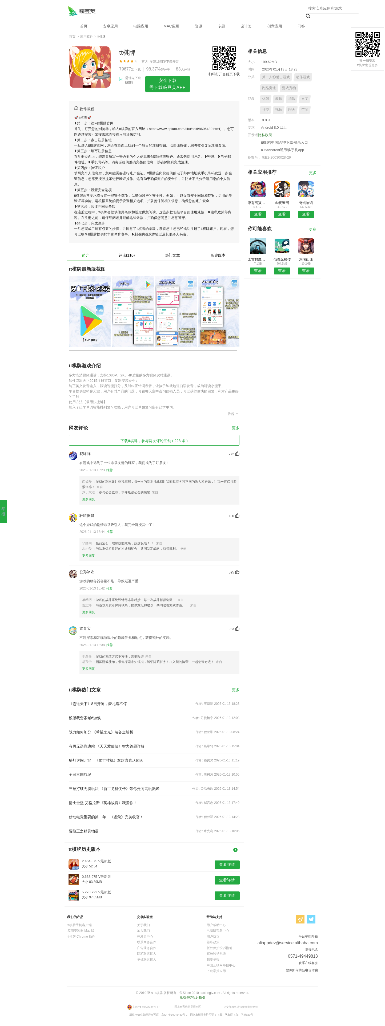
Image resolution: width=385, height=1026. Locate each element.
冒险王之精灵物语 (84, 831)
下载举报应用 (216, 971)
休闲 (265, 99)
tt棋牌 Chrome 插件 (81, 936)
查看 (258, 214)
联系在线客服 (308, 963)
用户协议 (213, 936)
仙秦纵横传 (282, 259)
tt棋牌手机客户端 (79, 925)
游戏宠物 (289, 88)
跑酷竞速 (269, 88)
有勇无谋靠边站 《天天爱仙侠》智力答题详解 (107, 746)
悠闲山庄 (306, 259)
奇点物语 (306, 203)
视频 (278, 110)
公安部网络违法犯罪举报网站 (240, 1006)
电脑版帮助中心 (218, 931)
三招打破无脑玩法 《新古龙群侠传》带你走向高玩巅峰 (114, 789)
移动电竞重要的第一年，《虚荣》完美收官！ (106, 817)
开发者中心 (145, 936)
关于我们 (143, 925)
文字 (304, 99)
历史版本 (218, 255)
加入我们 (143, 931)
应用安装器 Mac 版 (80, 931)
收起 (233, 413)
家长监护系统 (216, 954)
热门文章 (172, 255)
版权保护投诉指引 (219, 948)
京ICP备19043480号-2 (145, 1006)
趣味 (278, 99)
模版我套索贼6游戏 (85, 718)
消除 (291, 99)
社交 (265, 110)
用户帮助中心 (216, 925)
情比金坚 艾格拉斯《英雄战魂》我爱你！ (103, 803)
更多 (235, 428)
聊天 (291, 110)
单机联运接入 (146, 959)
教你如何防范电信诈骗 (302, 970)
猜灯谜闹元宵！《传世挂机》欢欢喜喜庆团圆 (106, 760)
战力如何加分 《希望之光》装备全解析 (101, 732)
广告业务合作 (146, 948)
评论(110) (127, 255)
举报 (3, 511)
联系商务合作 (146, 942)
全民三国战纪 (80, 774)
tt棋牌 (81, 11)
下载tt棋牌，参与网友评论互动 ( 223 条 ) (154, 441)
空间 (304, 110)
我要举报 (213, 959)
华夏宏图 (282, 203)
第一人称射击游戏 (276, 77)
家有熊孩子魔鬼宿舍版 (258, 203)
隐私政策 (265, 135)
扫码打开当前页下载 (224, 74)
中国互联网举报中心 (221, 965)
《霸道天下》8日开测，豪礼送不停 (98, 704)
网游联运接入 (146, 954)
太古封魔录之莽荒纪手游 (258, 259)
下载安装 (172, 62)
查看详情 (227, 864)
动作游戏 (303, 77)
